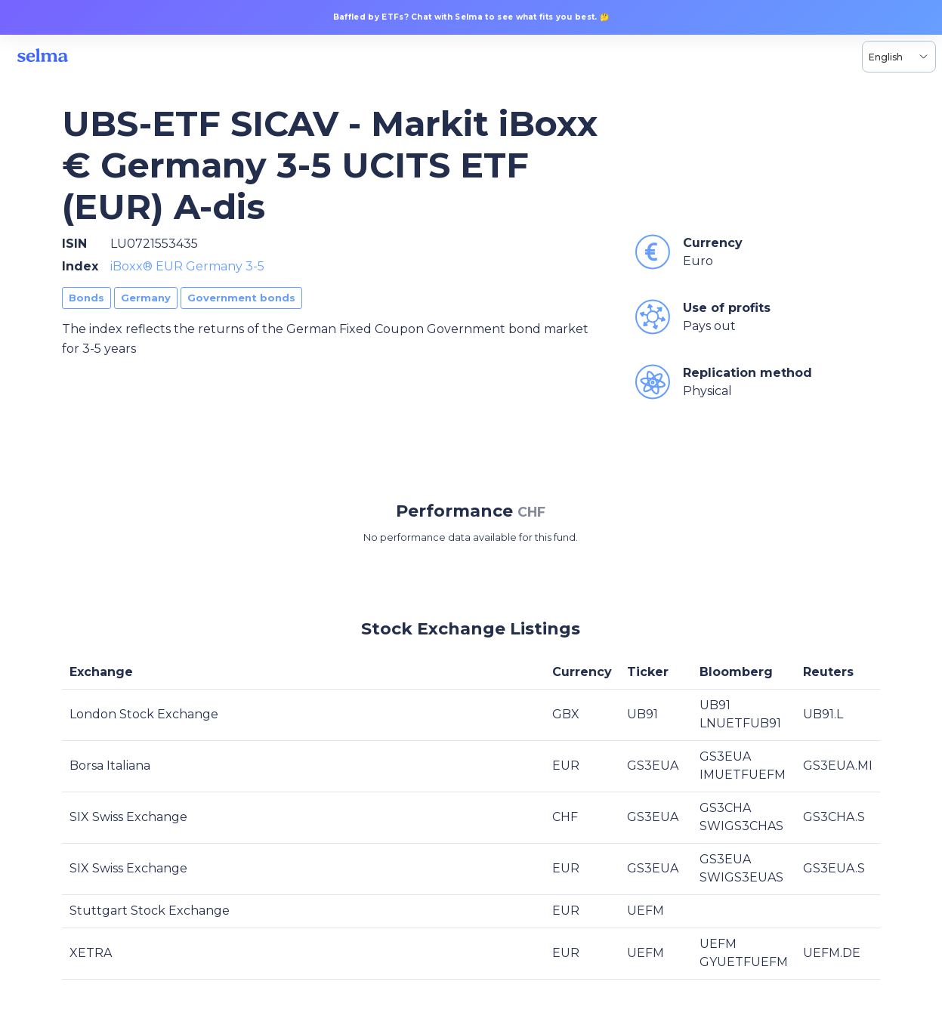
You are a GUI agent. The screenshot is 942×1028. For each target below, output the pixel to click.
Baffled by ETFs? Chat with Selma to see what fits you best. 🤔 (471, 17)
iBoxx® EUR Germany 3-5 (187, 266)
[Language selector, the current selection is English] (899, 57)
